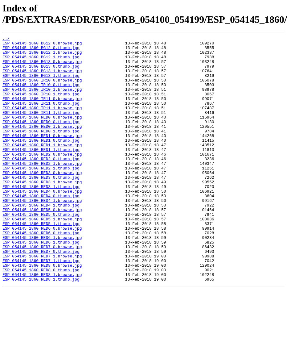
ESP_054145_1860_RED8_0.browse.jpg (42, 311)
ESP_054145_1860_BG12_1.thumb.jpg (41, 61)
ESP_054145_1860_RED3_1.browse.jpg (42, 211)
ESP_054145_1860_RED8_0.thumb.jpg (41, 317)
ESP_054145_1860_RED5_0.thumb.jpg (41, 250)
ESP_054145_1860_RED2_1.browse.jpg (42, 189)
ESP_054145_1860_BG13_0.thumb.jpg (41, 72)
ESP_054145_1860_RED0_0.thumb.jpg (41, 139)
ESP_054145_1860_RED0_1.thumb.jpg (41, 150)
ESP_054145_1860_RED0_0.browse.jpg (42, 133)
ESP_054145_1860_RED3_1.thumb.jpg (41, 217)
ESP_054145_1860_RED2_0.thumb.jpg (41, 183)
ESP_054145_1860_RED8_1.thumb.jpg (41, 328)
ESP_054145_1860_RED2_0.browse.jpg (42, 178)
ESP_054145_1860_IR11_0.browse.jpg (42, 111)
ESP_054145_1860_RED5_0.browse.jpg (42, 245)
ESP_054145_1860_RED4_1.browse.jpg (42, 233)
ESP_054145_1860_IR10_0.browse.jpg (42, 89)
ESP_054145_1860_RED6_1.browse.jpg (42, 278)
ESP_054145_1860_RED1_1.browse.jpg (42, 167)
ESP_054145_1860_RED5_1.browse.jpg (42, 256)
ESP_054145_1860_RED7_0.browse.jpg (42, 289)
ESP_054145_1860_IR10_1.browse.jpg (42, 100)
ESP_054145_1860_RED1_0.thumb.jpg (41, 161)
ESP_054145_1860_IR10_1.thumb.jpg (41, 106)
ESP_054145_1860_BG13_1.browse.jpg (42, 78)
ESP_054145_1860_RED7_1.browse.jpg (42, 300)
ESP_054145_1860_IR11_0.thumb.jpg (41, 117)
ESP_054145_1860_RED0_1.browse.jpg (42, 145)
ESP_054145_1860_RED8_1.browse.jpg (42, 322)
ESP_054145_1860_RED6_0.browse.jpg (42, 267)
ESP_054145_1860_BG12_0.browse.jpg (42, 45)
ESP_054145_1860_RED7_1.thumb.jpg (41, 306)
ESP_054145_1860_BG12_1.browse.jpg (42, 56)
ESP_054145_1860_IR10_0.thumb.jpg (41, 95)
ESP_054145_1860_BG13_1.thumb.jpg (41, 83)
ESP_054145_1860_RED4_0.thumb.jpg (41, 228)
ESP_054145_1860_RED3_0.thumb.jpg (41, 206)
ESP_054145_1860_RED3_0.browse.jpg (42, 200)
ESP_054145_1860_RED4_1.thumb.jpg (41, 239)
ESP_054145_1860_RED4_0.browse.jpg (42, 222)
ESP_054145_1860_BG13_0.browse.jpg (42, 67)
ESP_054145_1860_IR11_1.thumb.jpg (41, 128)
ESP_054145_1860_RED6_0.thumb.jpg (41, 272)
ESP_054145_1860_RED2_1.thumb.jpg (41, 195)
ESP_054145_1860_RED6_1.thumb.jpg (41, 283)
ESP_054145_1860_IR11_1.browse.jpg (42, 122)
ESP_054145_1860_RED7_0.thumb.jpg (41, 295)
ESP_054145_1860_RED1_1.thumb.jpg (41, 172)
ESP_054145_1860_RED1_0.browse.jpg (42, 156)
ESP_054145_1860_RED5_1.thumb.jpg (41, 261)
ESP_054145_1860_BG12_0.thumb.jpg (41, 50)
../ (6, 39)
